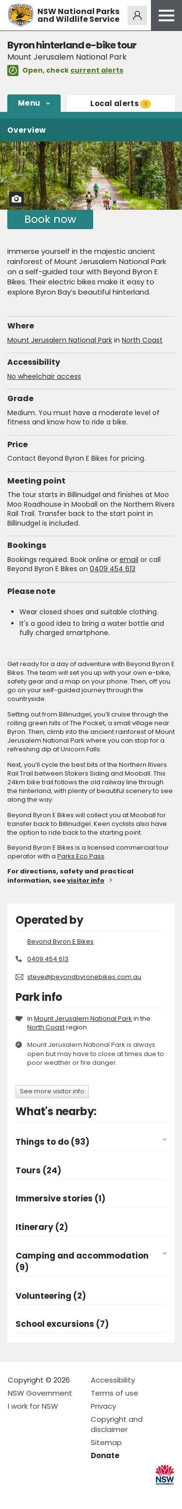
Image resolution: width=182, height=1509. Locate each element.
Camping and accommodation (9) (82, 1261)
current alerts (96, 70)
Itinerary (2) (42, 1227)
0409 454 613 (112, 569)
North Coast (142, 340)
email (128, 559)
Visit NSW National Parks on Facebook (17, 1494)
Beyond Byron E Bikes (60, 941)
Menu (29, 103)
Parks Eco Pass (80, 856)
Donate (105, 1455)
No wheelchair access (44, 376)
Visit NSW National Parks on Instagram (38, 1494)
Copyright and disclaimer (117, 1424)
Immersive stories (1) (60, 1198)
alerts (120, 103)
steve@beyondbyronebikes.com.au (84, 976)
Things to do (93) (52, 1142)
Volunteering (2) (51, 1296)
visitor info (85, 880)
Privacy (103, 1406)
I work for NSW (33, 1406)
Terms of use (114, 1393)
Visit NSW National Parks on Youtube (58, 1494)
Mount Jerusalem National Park (59, 340)
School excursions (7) (62, 1324)
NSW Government (40, 1393)
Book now (50, 219)
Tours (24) (38, 1170)
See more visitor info (52, 1091)
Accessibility (113, 1380)
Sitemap (106, 1442)
